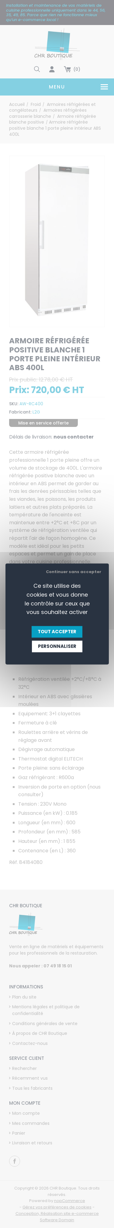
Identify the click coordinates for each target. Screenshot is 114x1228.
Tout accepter (57, 632)
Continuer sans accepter (73, 572)
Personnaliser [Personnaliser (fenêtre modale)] (57, 646)
